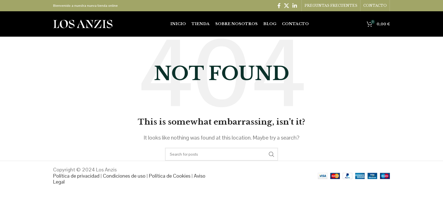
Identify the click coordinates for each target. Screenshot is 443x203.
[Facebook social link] (279, 5)
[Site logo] (82, 23)
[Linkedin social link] (295, 5)
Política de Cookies (169, 176)
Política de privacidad (76, 176)
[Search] (221, 154)
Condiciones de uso (124, 176)
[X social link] (286, 5)
